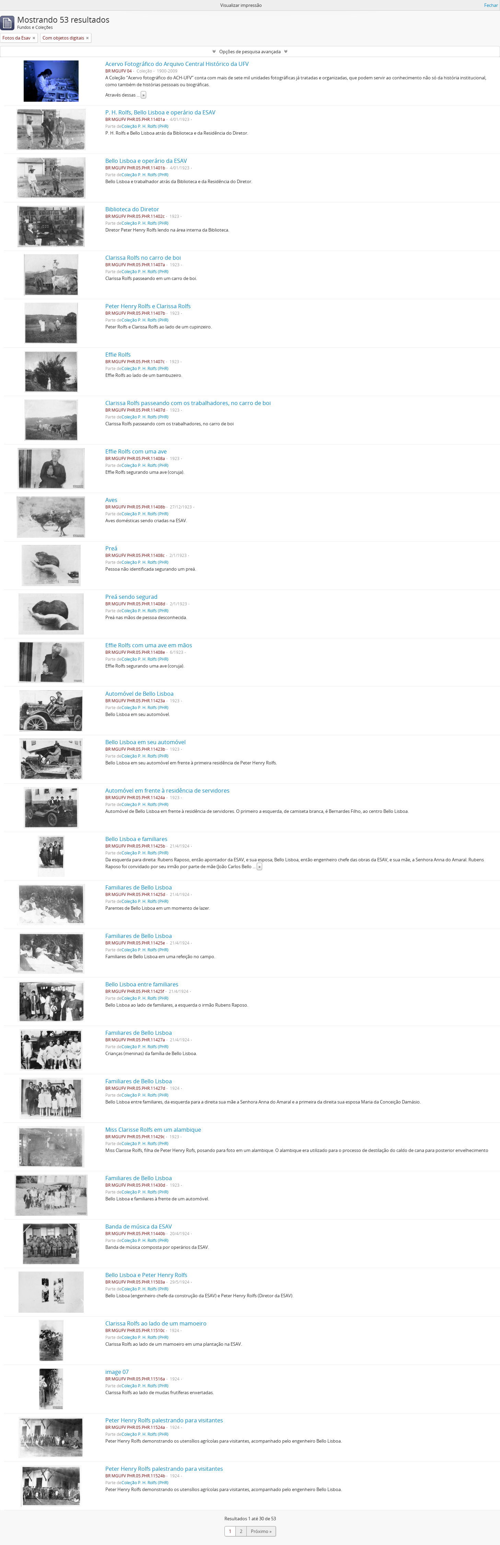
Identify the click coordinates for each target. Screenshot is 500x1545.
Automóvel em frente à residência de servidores (167, 790)
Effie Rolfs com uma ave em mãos (148, 645)
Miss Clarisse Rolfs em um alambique (153, 1129)
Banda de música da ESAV (138, 1226)
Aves (111, 500)
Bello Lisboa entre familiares (141, 984)
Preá (111, 548)
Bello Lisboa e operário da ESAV (146, 161)
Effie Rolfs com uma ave (136, 451)
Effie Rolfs (118, 354)
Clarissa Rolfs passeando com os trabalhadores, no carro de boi (188, 403)
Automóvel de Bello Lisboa (139, 693)
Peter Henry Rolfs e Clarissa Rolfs (148, 306)
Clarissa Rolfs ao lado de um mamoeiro (156, 1323)
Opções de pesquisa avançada (250, 51)
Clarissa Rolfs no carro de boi (143, 257)
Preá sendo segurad (131, 597)
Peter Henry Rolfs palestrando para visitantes (164, 1420)
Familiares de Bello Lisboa (138, 887)
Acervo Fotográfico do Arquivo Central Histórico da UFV (177, 64)
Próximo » (261, 1531)
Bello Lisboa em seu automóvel (145, 742)
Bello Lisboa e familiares (136, 839)
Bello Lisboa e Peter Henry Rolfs (146, 1275)
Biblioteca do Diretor (132, 209)
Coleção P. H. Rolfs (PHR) (144, 126)
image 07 (117, 1372)
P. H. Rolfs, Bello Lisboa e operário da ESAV (160, 112)
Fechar (491, 5)
